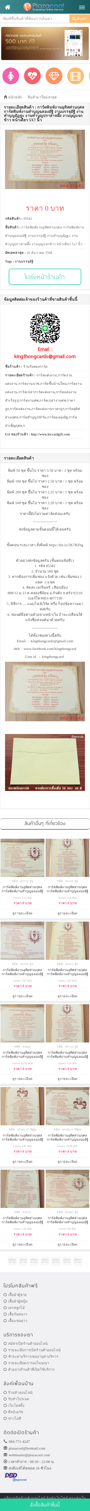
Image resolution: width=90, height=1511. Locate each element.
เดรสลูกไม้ (14, 1308)
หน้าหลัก (13, 97)
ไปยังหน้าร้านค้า (45, 276)
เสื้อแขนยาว (15, 1321)
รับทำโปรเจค (16, 1399)
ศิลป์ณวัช (13, 1412)
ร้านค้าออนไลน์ (18, 1393)
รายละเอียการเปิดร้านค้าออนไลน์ (32, 1350)
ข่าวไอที (12, 1418)
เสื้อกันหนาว (15, 1314)
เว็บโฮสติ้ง (14, 1405)
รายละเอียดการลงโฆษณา (26, 1363)
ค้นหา (79, 19)
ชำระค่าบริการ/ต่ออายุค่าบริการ (31, 1356)
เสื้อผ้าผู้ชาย (15, 1295)
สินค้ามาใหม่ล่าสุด (42, 97)
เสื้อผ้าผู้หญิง (16, 1301)
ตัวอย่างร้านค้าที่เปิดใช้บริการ (29, 1369)
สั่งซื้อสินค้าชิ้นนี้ (45, 1504)
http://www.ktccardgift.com (50, 434)
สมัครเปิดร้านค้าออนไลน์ (26, 1344)
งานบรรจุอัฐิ (24, 261)
